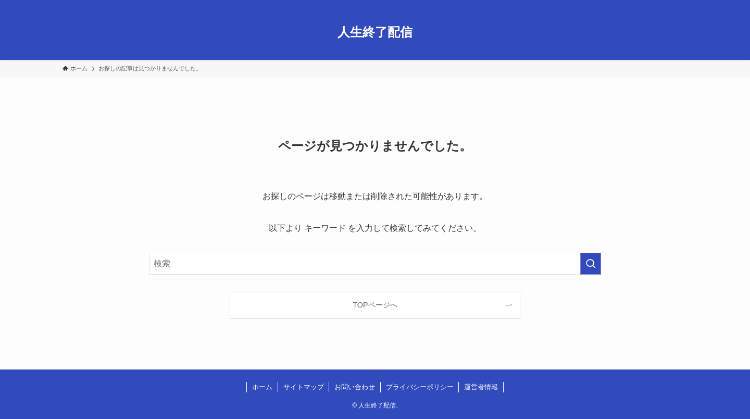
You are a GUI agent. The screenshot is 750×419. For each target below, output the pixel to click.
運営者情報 (481, 387)
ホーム (262, 387)
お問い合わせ (354, 387)
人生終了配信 (375, 32)
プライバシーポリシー (420, 387)
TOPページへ (375, 305)
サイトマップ (303, 387)
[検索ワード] (375, 264)
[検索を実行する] (590, 264)
